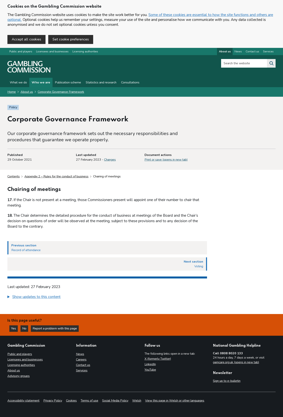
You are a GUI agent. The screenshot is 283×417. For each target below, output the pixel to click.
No (25, 328)
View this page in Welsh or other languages (174, 400)
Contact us (83, 365)
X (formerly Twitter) (158, 359)
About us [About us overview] (225, 51)
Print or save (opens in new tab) (166, 159)
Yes (14, 328)
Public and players (20, 51)
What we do (18, 82)
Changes (110, 159)
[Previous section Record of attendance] (107, 247)
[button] (34, 296)
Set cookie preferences (71, 39)
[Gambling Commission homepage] (28, 71)
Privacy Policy (52, 400)
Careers (81, 359)
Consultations (130, 82)
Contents (13, 176)
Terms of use (89, 400)
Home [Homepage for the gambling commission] (11, 92)
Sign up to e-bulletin (226, 381)
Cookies (71, 400)
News (80, 354)
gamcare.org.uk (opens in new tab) (236, 362)
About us (27, 92)
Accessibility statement (23, 400)
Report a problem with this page (55, 328)
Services (81, 370)
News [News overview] (238, 51)
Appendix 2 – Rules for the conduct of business (56, 176)
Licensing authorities (85, 51)
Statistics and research (101, 82)
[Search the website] (271, 63)
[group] (107, 297)
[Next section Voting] (107, 264)
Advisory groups (18, 376)
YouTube (150, 370)
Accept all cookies (26, 39)
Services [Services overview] (268, 51)
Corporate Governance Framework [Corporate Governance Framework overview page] (61, 92)
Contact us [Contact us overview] (252, 51)
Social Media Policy (115, 400)
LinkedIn (150, 364)
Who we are (41, 82)
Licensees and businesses (52, 51)
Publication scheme (68, 82)
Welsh (136, 400)
